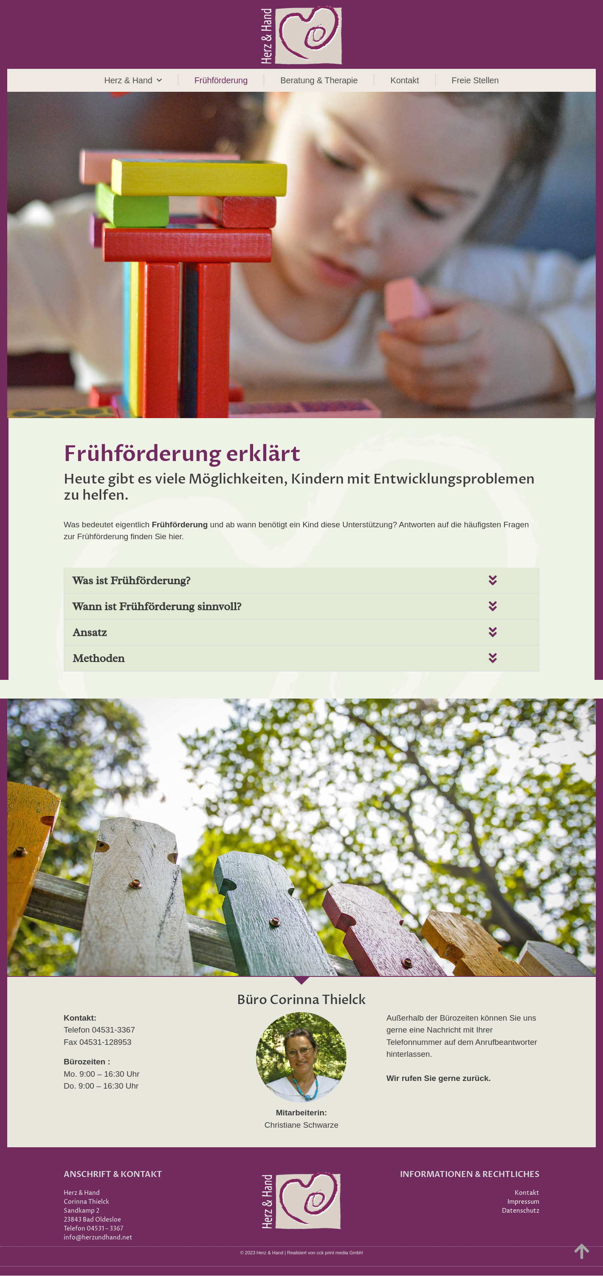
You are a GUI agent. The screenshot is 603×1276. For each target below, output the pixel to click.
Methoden (98, 658)
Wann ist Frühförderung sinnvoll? (157, 606)
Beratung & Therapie (319, 80)
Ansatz (90, 632)
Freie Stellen (475, 80)
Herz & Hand (132, 80)
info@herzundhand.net (98, 1238)
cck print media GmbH (340, 1253)
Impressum (523, 1202)
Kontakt (404, 80)
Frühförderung (221, 80)
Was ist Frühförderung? (131, 580)
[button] (301, 580)
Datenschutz (520, 1211)
